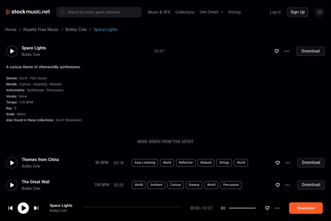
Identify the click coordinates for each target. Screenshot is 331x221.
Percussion (55, 90)
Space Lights (34, 48)
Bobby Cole (31, 54)
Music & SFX (159, 12)
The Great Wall (35, 182)
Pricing (234, 12)
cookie (35, 207)
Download (310, 51)
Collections (185, 12)
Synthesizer (35, 90)
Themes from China (40, 160)
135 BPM (26, 102)
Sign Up (297, 12)
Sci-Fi (23, 78)
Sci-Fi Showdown (69, 120)
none (23, 96)
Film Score (38, 78)
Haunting (40, 84)
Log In (275, 12)
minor (21, 114)
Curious (25, 84)
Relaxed (55, 84)
